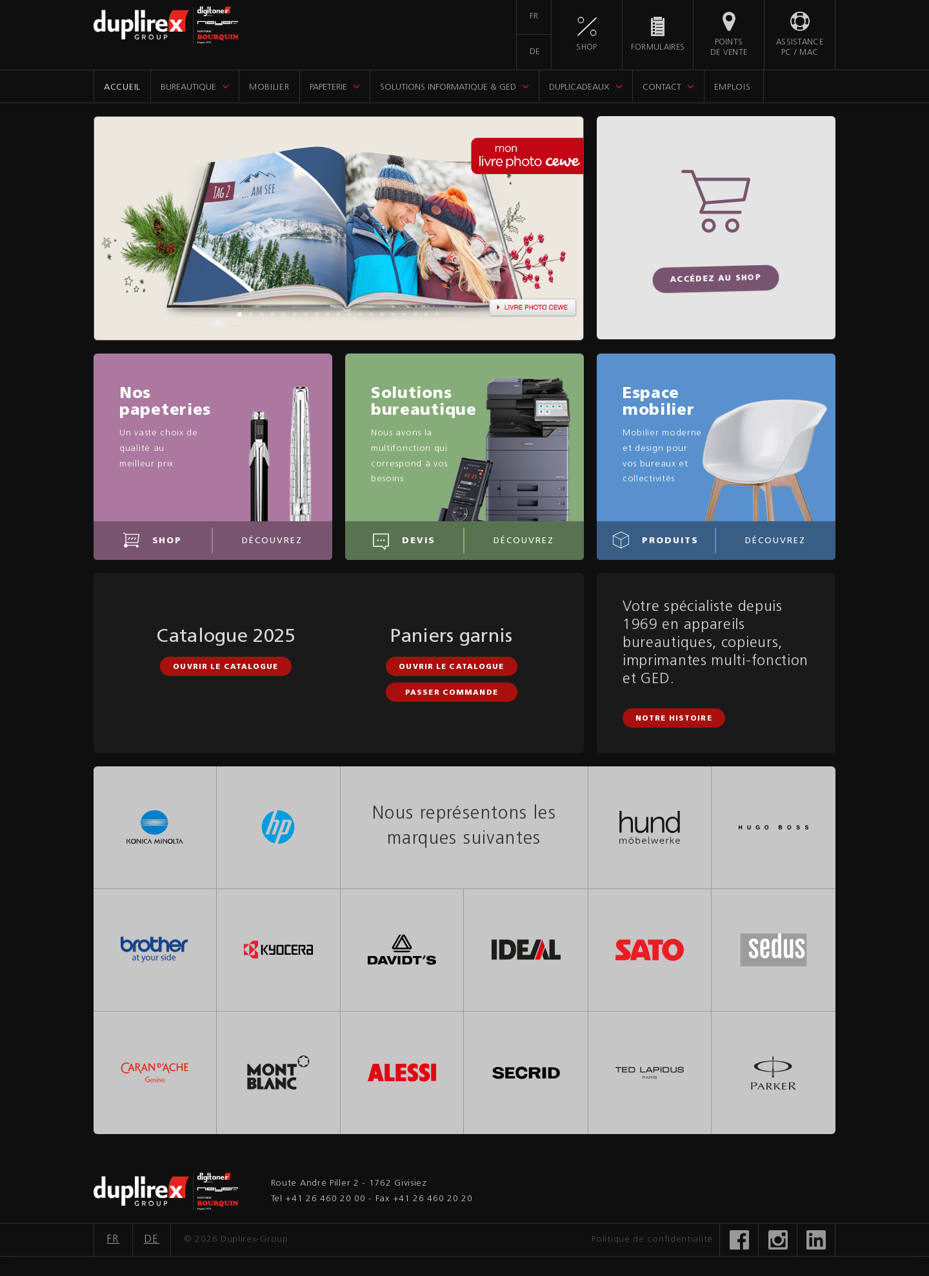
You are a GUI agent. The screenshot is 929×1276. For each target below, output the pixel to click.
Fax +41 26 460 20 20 (424, 1199)
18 (426, 314)
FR (534, 17)
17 (415, 314)
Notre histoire (673, 719)
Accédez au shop (716, 279)
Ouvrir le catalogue (225, 667)
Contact (662, 87)
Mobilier (269, 87)
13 (371, 314)
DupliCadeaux (579, 87)
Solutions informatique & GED (448, 87)
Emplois (732, 87)
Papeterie (328, 87)
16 (404, 314)
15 (393, 314)
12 (360, 314)
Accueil (122, 87)
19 (437, 314)
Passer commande (451, 693)
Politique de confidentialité (652, 1239)
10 (338, 314)
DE (535, 52)
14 (382, 314)
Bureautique (188, 87)
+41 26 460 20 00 (325, 1199)
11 (349, 314)
